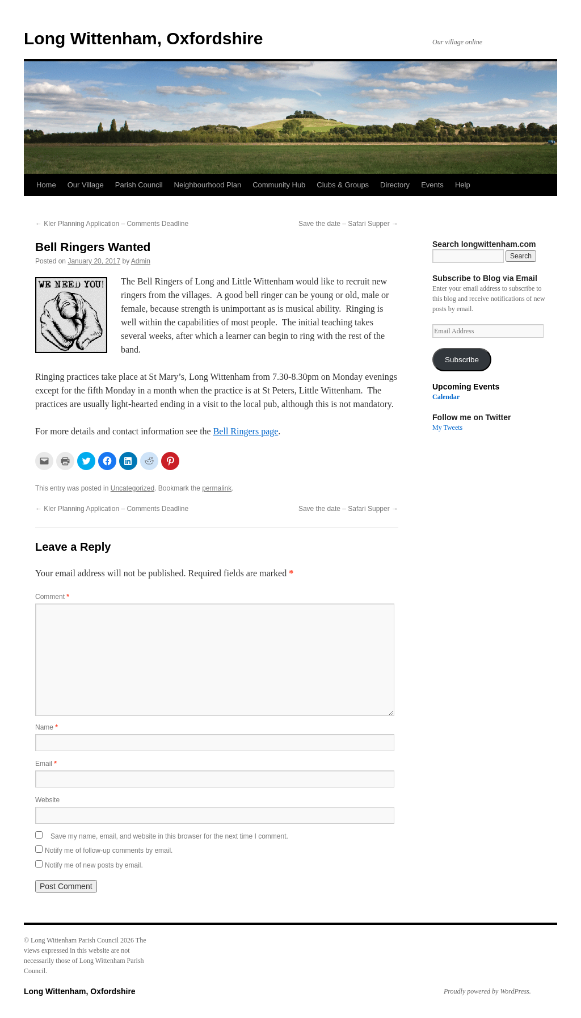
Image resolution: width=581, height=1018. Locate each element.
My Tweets (447, 428)
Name (46, 727)
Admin (140, 261)
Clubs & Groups (343, 185)
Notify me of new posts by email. (94, 865)
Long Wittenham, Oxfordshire (143, 38)
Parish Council (139, 185)
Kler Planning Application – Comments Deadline (111, 224)
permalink (216, 488)
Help (462, 185)
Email (46, 764)
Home (46, 185)
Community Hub (278, 185)
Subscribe (462, 359)
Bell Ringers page (246, 431)
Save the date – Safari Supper (348, 224)
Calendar (446, 397)
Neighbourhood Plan (208, 185)
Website (47, 800)
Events (432, 185)
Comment (52, 597)
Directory (395, 185)
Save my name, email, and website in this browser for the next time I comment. (169, 836)
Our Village (86, 185)
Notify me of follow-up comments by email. (108, 850)
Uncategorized (132, 488)
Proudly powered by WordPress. (487, 991)
